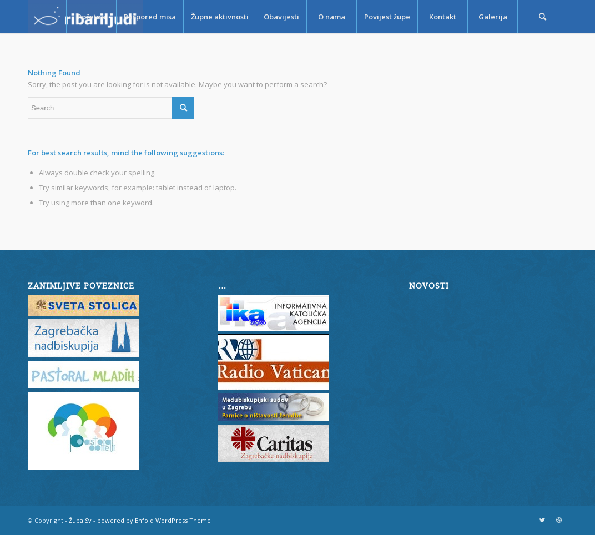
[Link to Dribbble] (559, 520)
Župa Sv (80, 520)
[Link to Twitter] (542, 520)
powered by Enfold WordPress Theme (154, 520)
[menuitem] (91, 16)
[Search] (542, 16)
